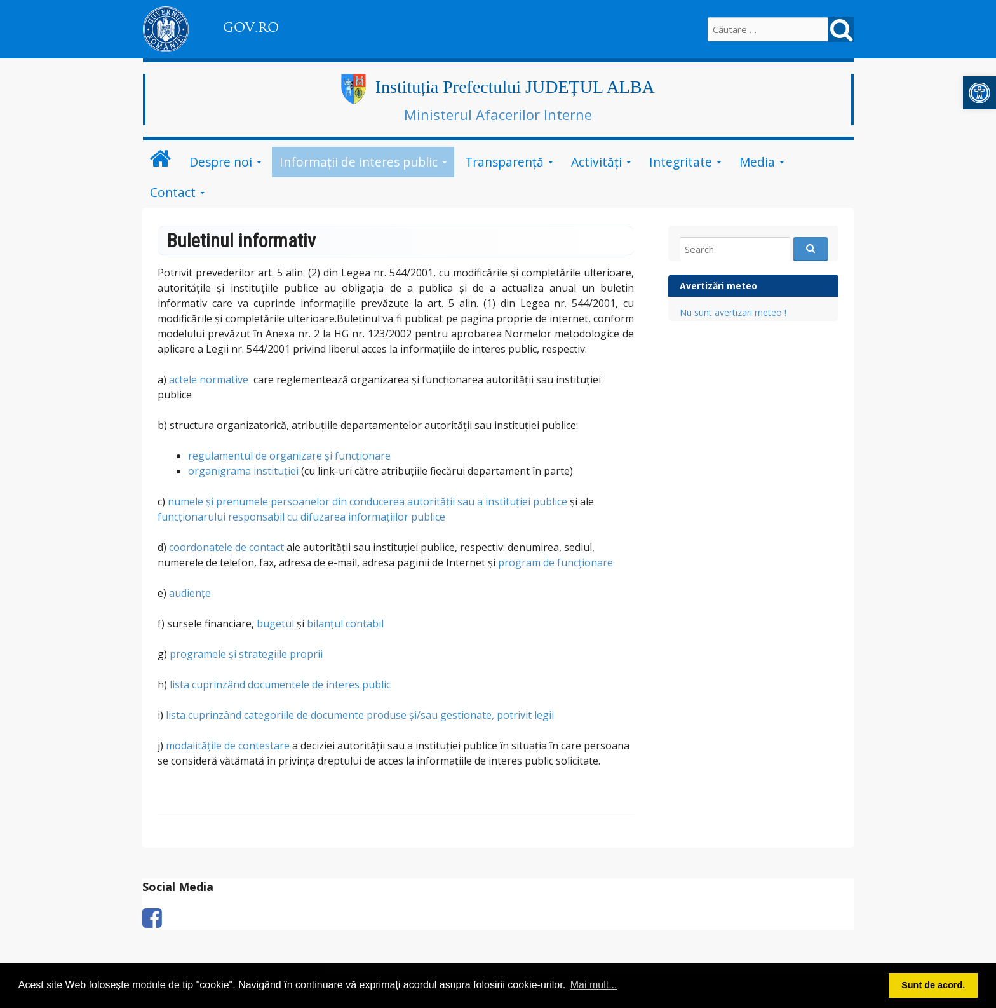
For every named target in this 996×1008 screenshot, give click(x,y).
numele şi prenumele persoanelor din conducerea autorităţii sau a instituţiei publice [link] (367, 501)
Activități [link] (596, 161)
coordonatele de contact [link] (226, 547)
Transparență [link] (504, 161)
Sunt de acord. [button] (933, 985)
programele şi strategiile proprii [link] (246, 654)
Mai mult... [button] (593, 984)
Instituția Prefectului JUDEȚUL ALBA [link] (515, 87)
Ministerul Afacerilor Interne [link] (498, 114)
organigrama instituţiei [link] (243, 471)
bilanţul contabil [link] (345, 623)
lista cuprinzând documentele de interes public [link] (280, 684)
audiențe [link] (190, 593)
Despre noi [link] (220, 161)
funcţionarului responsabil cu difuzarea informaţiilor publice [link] (301, 517)
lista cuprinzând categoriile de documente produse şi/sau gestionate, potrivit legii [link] (360, 715)
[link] (979, 92)
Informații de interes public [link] (358, 161)
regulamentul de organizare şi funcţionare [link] (289, 456)
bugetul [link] (275, 623)
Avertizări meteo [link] (718, 286)
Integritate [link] (680, 161)
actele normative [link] (208, 379)
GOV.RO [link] (251, 27)
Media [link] (757, 161)
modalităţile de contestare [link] (228, 746)
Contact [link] (173, 192)
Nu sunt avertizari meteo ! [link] (733, 312)
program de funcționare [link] (555, 562)
